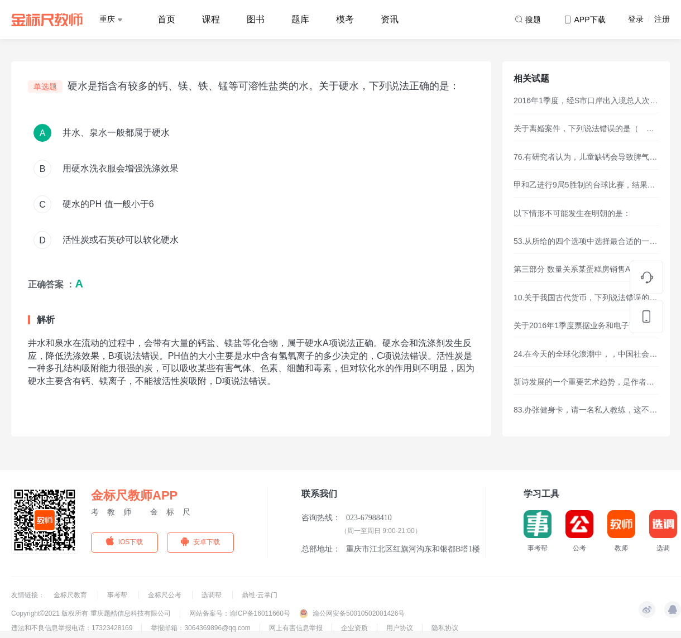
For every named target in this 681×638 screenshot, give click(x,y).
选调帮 (212, 595)
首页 (166, 19)
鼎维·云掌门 (259, 595)
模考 (345, 19)
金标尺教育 (71, 595)
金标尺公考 (165, 595)
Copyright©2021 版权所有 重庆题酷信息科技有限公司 (91, 613)
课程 (211, 19)
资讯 (390, 19)
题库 (300, 19)
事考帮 (118, 595)
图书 (256, 19)
